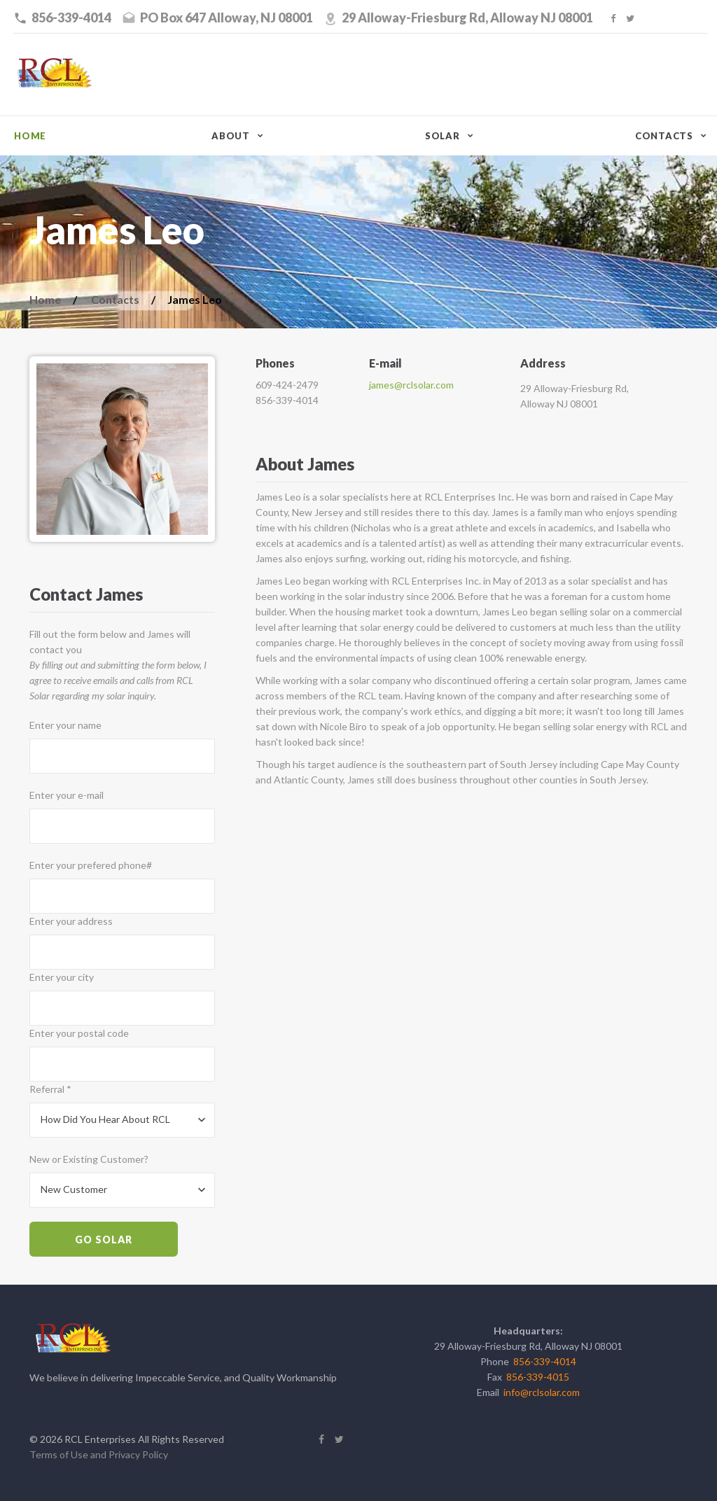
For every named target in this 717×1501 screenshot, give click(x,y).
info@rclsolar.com (541, 1392)
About (230, 135)
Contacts (664, 135)
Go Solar (103, 1239)
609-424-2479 (287, 385)
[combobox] (122, 1120)
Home (30, 135)
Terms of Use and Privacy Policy (98, 1454)
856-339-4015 (537, 1377)
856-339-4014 (71, 17)
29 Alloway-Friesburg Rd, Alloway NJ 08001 (467, 17)
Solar (442, 135)
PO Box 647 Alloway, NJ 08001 (226, 17)
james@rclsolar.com (411, 385)
